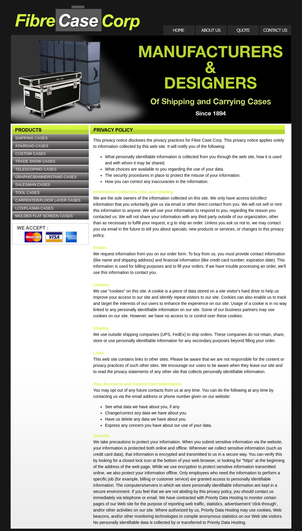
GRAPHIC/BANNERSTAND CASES (46, 177)
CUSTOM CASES (30, 153)
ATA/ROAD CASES (31, 146)
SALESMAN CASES (32, 184)
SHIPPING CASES (31, 138)
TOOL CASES (27, 192)
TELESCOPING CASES (36, 169)
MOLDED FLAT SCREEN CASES (44, 216)
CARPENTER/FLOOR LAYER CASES (48, 200)
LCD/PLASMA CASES (34, 208)
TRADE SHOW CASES (35, 161)
